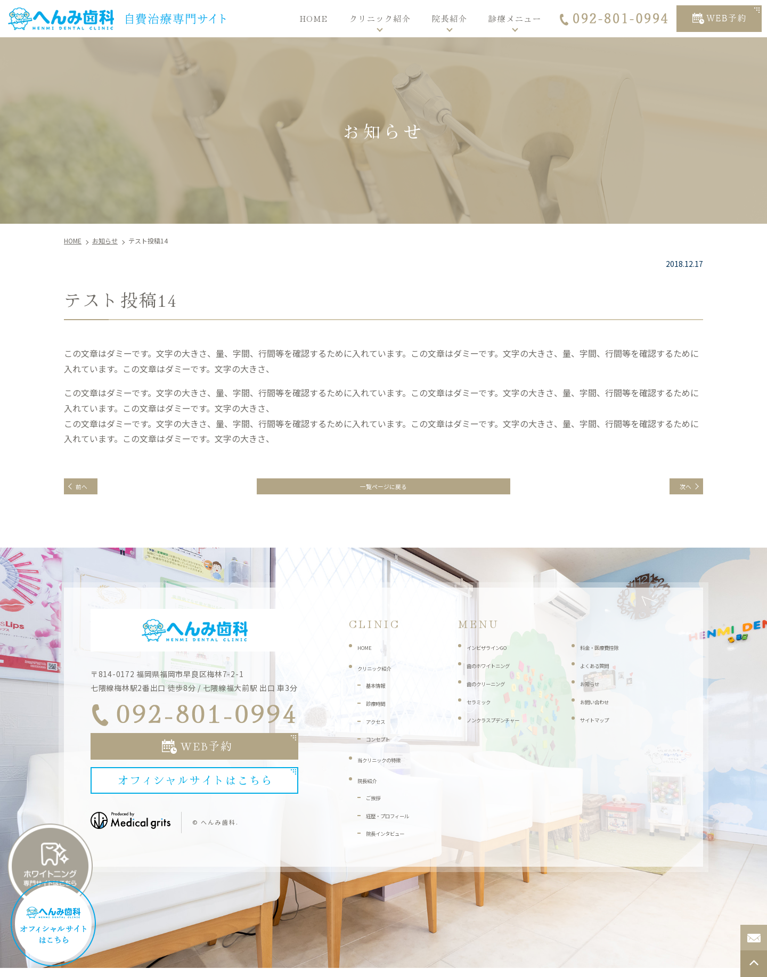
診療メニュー (514, 18)
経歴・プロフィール (399, 822)
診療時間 (381, 710)
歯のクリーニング (496, 691)
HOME (313, 18)
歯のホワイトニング (500, 672)
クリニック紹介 (380, 18)
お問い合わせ (602, 708)
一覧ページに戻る (383, 490)
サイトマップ (602, 726)
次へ (677, 490)
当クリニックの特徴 (391, 767)
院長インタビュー (396, 840)
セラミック (485, 708)
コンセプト (384, 746)
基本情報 (381, 692)
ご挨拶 (377, 804)
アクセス (380, 728)
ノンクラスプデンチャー (508, 726)
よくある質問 (602, 672)
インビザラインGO (498, 654)
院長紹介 (449, 18)
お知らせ (595, 691)
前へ (89, 490)
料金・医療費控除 (610, 654)
